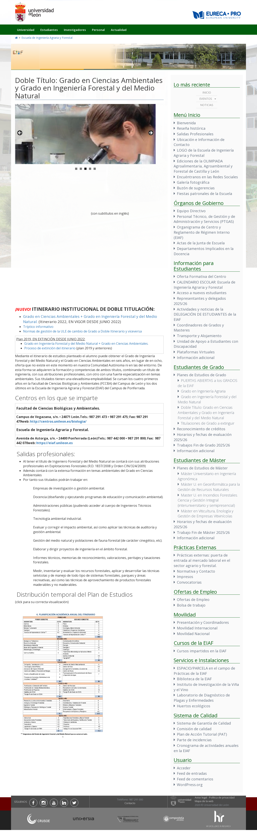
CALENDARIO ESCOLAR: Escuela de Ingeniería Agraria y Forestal (204, 285)
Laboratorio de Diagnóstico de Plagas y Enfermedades (202, 698)
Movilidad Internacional (197, 628)
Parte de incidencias (194, 739)
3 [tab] (85, 169)
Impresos (185, 576)
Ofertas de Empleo (193, 599)
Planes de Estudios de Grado (201, 374)
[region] (85, 134)
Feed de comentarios (195, 779)
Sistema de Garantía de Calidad (204, 723)
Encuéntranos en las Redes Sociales (207, 176)
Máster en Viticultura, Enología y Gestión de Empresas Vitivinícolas (205, 514)
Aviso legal (201, 797)
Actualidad (118, 30)
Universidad (25, 30)
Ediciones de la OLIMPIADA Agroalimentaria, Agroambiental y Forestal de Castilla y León (203, 166)
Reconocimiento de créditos (201, 428)
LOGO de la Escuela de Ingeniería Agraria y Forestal (204, 153)
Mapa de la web (204, 801)
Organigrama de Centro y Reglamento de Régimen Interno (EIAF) (202, 232)
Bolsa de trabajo (191, 605)
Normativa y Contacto (196, 571)
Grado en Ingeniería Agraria (203, 391)
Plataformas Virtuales (196, 352)
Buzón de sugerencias (196, 188)
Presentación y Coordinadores (203, 622)
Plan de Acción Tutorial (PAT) (202, 734)
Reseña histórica (191, 128)
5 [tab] (95, 169)
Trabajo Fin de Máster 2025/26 (203, 532)
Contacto (129, 803)
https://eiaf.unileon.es (54, 443)
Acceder (184, 768)
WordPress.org (190, 784)
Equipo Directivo (191, 210)
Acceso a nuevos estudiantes (201, 292)
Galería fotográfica (193, 182)
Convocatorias (189, 582)
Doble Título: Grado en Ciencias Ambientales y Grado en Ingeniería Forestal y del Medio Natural (206, 412)
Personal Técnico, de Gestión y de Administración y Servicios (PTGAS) (204, 219)
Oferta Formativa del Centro (201, 276)
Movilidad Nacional (193, 633)
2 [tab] (81, 169)
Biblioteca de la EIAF (194, 678)
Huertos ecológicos (193, 705)
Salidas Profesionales (195, 134)
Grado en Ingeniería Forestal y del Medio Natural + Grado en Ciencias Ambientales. (86, 343)
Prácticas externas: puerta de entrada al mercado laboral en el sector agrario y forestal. (202, 560)
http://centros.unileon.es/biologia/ (58, 421)
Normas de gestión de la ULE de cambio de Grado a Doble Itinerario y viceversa (82, 331)
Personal (98, 30)
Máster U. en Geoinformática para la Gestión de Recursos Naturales (209, 487)
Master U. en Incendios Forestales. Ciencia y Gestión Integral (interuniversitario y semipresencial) (208, 500)
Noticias (206, 105)
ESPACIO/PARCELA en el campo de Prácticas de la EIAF (204, 671)
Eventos (205, 99)
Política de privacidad (222, 797)
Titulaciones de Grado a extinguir (207, 423)
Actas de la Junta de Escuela (201, 243)
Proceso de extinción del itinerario (49, 348)
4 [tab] (90, 169)
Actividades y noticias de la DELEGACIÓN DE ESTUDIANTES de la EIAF (205, 314)
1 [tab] (76, 169)
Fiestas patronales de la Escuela (204, 193)
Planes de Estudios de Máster (202, 468)
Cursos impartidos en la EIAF (201, 650)
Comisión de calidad (194, 728)
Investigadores (75, 30)
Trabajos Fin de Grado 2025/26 (203, 445)
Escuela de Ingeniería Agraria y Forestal (46, 38)
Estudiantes (49, 30)
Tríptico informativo (38, 326)
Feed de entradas (192, 773)
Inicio (206, 92)
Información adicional (195, 357)
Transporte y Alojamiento (199, 335)
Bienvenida (186, 122)
